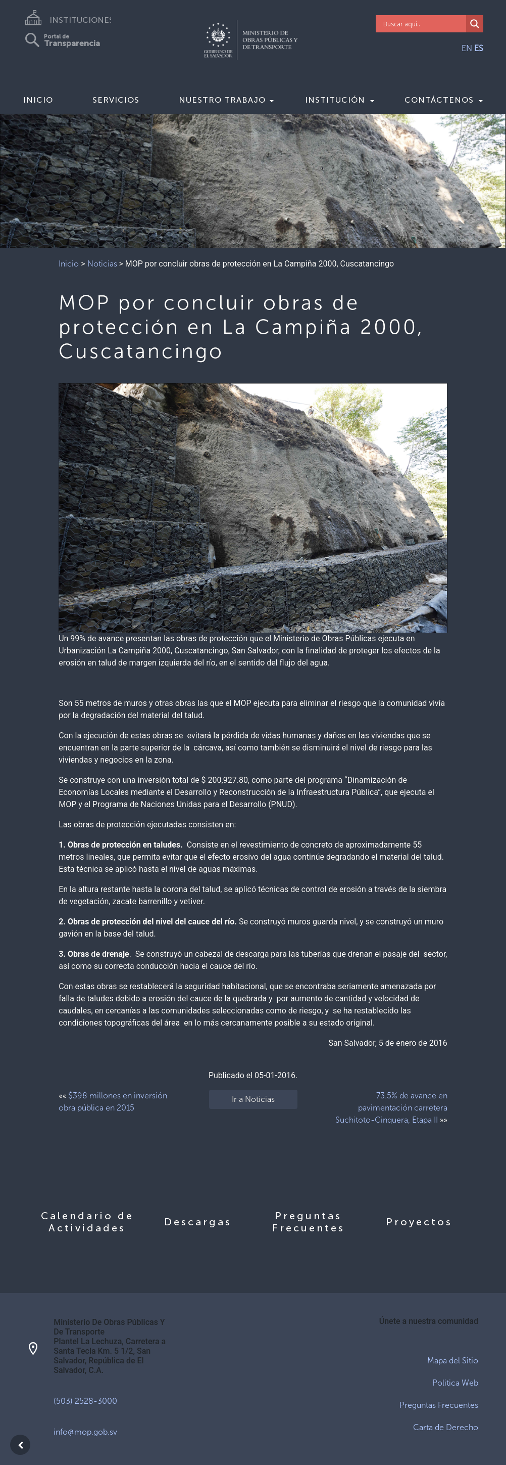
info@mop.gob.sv (85, 1432)
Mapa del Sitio (452, 1360)
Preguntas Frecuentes (438, 1405)
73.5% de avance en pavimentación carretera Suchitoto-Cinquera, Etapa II (391, 1108)
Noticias (102, 264)
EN (467, 48)
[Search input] (423, 23)
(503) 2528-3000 (85, 1401)
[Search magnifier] (474, 23)
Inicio (38, 100)
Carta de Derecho (445, 1427)
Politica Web (455, 1383)
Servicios (115, 100)
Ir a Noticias (253, 1099)
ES (478, 48)
